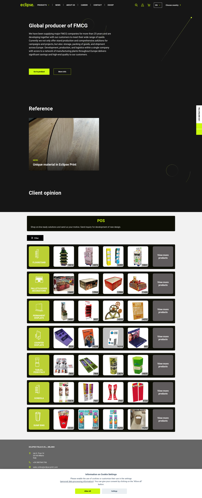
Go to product (39, 72)
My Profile (142, 5)
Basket (149, 5)
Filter (36, 238)
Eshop (111, 5)
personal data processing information (77, 481)
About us (70, 5)
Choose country (172, 5)
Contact (98, 5)
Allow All (87, 491)
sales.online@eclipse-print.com (45, 467)
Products (42, 5)
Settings (114, 491)
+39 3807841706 (40, 462)
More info (62, 72)
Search (136, 5)
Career (84, 5)
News (57, 5)
